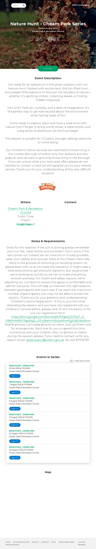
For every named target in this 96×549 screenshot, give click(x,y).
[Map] (48, 501)
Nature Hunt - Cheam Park (21, 365)
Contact (45, 542)
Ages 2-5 (15, 376)
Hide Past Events (82, 361)
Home (8, 542)
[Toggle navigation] (6, 5)
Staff (53, 542)
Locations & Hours (21, 542)
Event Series (48, 68)
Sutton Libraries (82, 543)
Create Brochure (66, 542)
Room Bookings (13, 545)
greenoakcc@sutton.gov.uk (45, 340)
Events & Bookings (81, 5)
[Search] (16, 5)
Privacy (35, 542)
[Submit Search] (24, 5)
